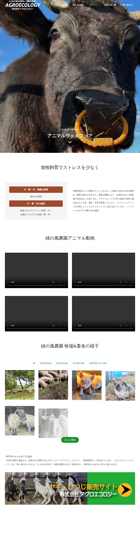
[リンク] (23, 5)
